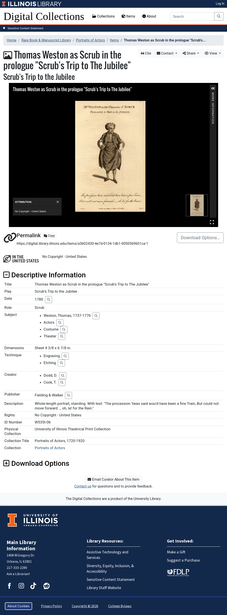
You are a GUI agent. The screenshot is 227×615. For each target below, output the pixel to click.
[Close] (58, 202)
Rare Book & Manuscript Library (46, 40)
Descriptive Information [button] (44, 275)
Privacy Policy (51, 606)
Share (190, 53)
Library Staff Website (104, 588)
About (149, 16)
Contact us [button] (82, 486)
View (211, 53)
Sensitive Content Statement (25, 28)
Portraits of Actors (90, 40)
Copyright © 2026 (85, 606)
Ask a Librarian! (18, 574)
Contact (165, 53)
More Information (212, 94)
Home (11, 40)
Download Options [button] (36, 463)
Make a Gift (176, 552)
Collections (103, 16)
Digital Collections (44, 16)
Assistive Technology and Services (107, 554)
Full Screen (212, 222)
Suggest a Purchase (183, 560)
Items (128, 16)
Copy (49, 235)
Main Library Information (21, 545)
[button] (213, 88)
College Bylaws (119, 606)
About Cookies (18, 606)
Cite (146, 53)
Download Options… (200, 237)
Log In (220, 3)
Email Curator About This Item (113, 479)
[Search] (192, 16)
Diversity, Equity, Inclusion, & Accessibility (110, 568)
